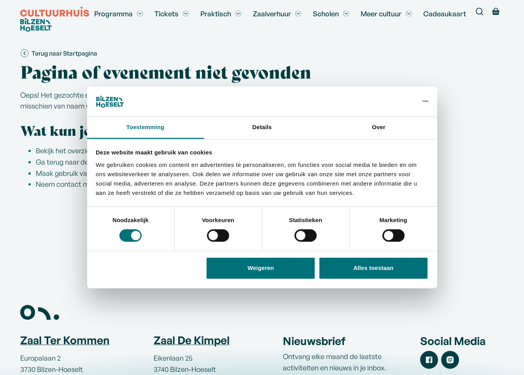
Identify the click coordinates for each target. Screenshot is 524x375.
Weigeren (260, 268)
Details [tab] (262, 127)
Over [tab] (379, 127)
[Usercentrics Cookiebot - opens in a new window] (394, 101)
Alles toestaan (373, 268)
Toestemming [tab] (145, 127)
